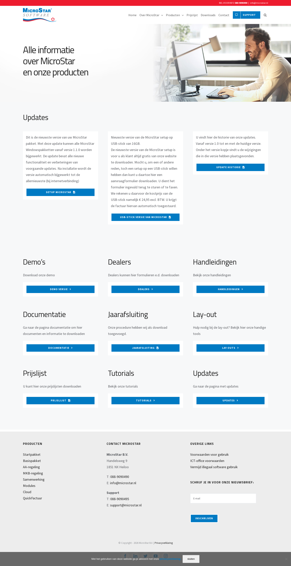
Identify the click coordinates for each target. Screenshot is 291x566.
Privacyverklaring (164, 543)
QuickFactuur (32, 498)
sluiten (191, 558)
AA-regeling (31, 467)
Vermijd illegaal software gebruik (214, 467)
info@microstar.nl (259, 2)
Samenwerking (34, 479)
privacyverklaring (170, 558)
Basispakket (32, 460)
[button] (265, 15)
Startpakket (31, 454)
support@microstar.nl (126, 505)
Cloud (27, 492)
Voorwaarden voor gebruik (209, 454)
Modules (29, 485)
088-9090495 (119, 499)
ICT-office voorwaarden (207, 460)
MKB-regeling (33, 473)
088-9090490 (241, 2)
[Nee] (286, 559)
